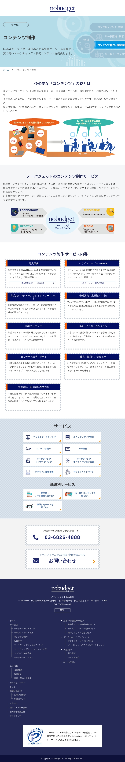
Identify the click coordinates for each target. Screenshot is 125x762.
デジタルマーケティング (24, 628)
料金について (20, 699)
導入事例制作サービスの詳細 (33, 283)
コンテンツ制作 (21, 637)
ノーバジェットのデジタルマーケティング (86, 645)
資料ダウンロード (17, 683)
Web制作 (18, 641)
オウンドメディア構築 (23, 633)
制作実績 (72, 653)
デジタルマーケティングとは (80, 641)
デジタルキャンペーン (23, 657)
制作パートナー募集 (18, 707)
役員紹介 (18, 674)
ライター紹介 (73, 657)
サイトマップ (15, 716)
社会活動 (13, 703)
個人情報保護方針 (17, 712)
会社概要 (18, 670)
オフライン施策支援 (22, 653)
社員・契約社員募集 (22, 678)
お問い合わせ (20, 695)
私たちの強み (69, 662)
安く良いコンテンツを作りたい (81, 628)
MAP (62, 610)
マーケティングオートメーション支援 (30, 649)
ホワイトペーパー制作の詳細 (92, 283)
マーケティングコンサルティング (28, 645)
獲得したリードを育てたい (79, 633)
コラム (12, 687)
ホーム (6, 70)
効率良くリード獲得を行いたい (81, 624)
